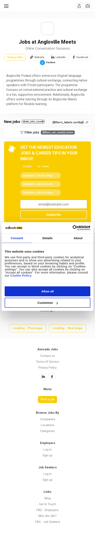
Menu (7, 6)
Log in (47, 449)
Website (39, 57)
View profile (15, 57)
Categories (47, 431)
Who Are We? (47, 516)
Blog (48, 498)
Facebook (82, 57)
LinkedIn (43, 376)
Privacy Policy (47, 367)
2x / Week (43, 166)
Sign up (47, 455)
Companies (47, 419)
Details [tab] (47, 238)
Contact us (47, 356)
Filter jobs (50, 132)
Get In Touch (47, 504)
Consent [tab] (17, 238)
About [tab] (78, 238)
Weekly (27, 166)
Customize (48, 302)
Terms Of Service (47, 362)
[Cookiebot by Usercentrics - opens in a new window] (72, 227)
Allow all (47, 291)
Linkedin (61, 57)
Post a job (47, 399)
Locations (47, 425)
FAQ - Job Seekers (47, 522)
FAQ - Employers (47, 510)
